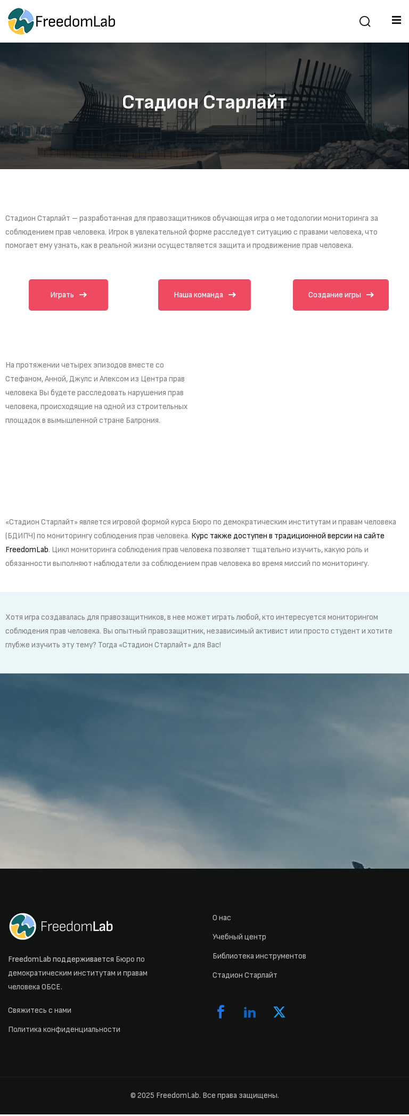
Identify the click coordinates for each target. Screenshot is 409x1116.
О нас (221, 919)
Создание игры (341, 295)
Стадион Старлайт (244, 977)
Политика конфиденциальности (64, 1031)
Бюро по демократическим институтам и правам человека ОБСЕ (78, 975)
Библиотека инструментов (259, 958)
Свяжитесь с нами (39, 1012)
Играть (68, 295)
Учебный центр (239, 939)
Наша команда (205, 295)
